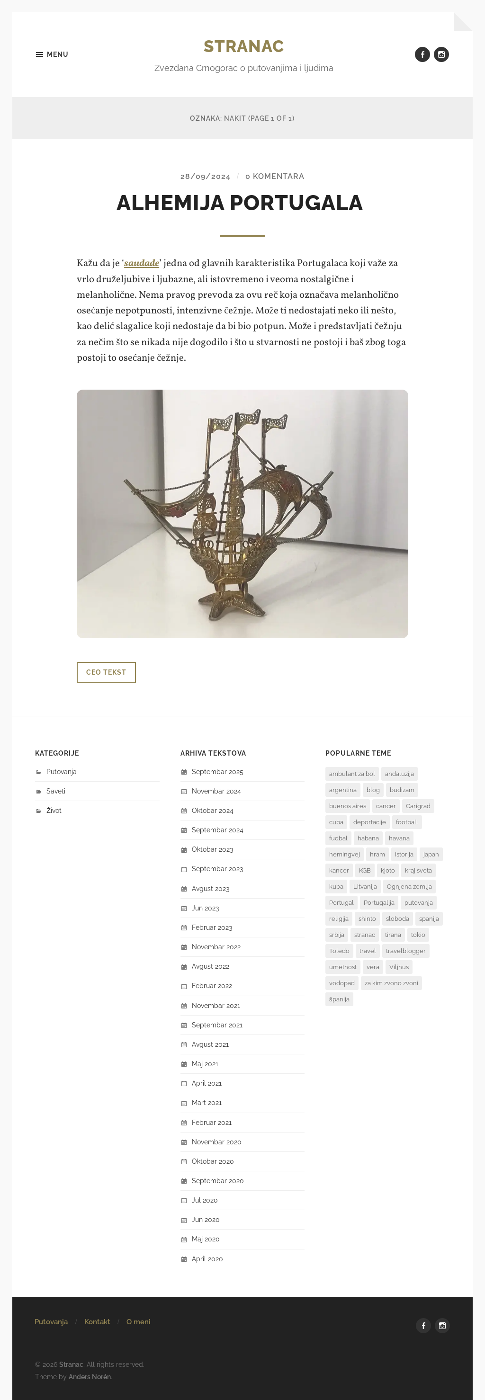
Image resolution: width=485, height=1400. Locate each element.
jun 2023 (205, 907)
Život (54, 810)
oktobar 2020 (213, 1161)
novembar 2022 (216, 947)
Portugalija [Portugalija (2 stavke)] (379, 902)
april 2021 (207, 1083)
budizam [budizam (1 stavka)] (402, 789)
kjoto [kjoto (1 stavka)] (388, 870)
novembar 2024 (216, 790)
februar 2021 (212, 1122)
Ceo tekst (106, 672)
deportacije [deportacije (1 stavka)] (369, 821)
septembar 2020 (218, 1180)
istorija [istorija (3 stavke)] (404, 853)
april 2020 (207, 1258)
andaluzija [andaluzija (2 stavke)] (399, 773)
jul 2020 (205, 1200)
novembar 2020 (217, 1141)
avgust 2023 (210, 888)
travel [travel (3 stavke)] (367, 950)
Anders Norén (90, 1376)
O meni (138, 1321)
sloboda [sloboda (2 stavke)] (397, 918)
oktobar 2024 (213, 810)
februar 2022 (212, 985)
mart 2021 (207, 1102)
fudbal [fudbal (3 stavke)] (338, 837)
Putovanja (61, 771)
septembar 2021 (217, 1024)
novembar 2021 (216, 1005)
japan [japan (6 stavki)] (431, 853)
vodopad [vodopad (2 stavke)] (342, 982)
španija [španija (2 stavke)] (339, 998)
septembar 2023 (217, 869)
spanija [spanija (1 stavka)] (429, 918)
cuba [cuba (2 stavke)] (336, 821)
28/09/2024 (205, 176)
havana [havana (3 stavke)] (399, 837)
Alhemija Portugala (242, 202)
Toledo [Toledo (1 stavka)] (339, 950)
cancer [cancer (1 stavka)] (386, 805)
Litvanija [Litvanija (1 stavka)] (365, 886)
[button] (242, 513)
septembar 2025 (217, 771)
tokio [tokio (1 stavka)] (418, 934)
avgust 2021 (210, 1044)
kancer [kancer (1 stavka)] (339, 870)
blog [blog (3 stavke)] (373, 789)
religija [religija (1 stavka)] (339, 918)
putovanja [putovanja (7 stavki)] (418, 902)
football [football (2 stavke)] (407, 821)
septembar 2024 (217, 830)
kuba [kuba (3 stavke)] (336, 886)
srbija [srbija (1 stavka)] (336, 934)
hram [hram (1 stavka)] (377, 853)
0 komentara (275, 176)
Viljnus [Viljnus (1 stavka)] (399, 966)
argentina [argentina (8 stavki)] (343, 789)
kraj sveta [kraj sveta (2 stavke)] (418, 870)
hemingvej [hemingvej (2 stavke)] (344, 853)
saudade (141, 263)
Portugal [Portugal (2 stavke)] (341, 902)
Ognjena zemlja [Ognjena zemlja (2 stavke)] (409, 886)
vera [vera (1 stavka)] (373, 966)
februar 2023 (212, 927)
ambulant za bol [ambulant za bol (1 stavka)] (352, 773)
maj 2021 (205, 1063)
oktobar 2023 (212, 849)
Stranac (244, 46)
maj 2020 (206, 1239)
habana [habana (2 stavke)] (368, 837)
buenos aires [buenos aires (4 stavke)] (347, 805)
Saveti (55, 790)
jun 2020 (206, 1219)
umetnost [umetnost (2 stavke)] (343, 966)
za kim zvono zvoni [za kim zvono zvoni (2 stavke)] (391, 982)
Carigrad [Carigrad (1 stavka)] (418, 805)
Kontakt (97, 1321)
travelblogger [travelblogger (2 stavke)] (406, 950)
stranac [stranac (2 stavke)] (364, 934)
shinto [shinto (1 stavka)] (367, 918)
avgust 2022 (210, 966)
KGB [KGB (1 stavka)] (365, 870)
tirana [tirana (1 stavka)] (393, 934)
